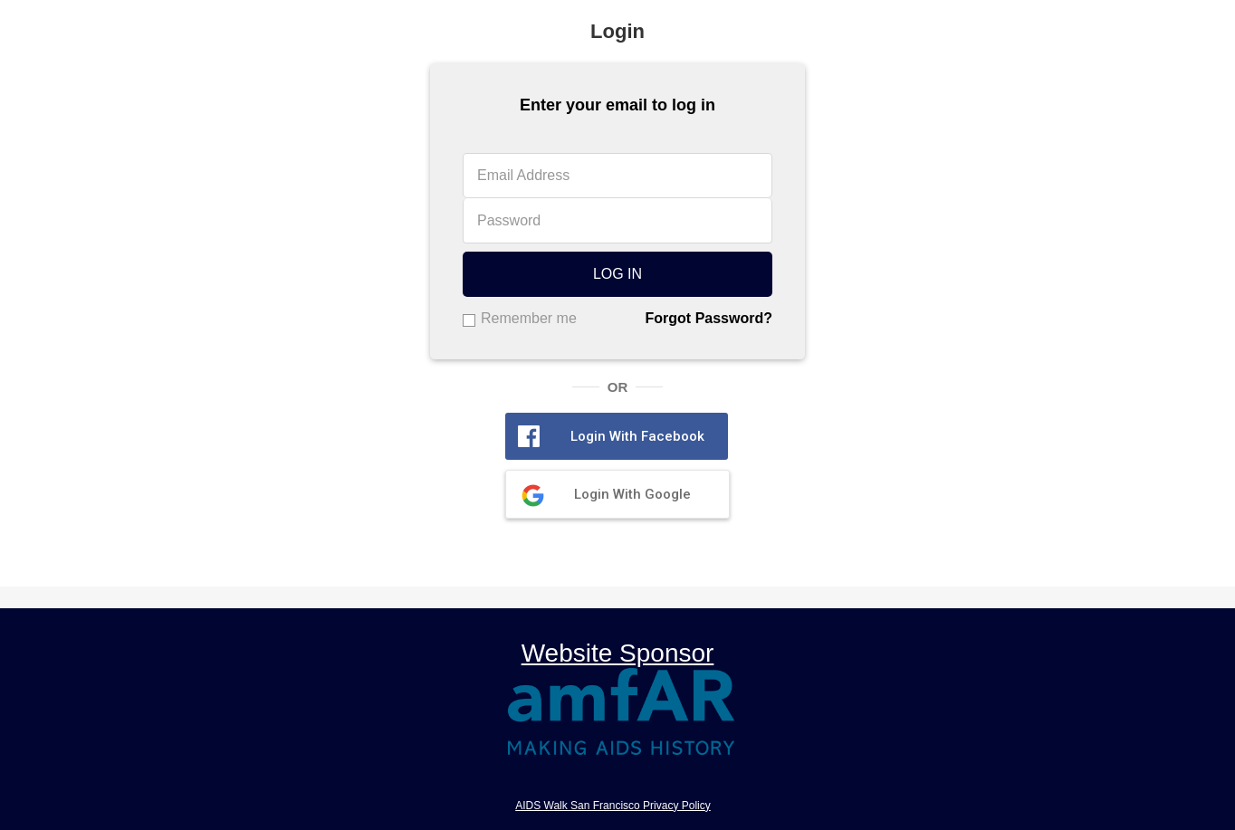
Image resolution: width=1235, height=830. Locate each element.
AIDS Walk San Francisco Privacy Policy (613, 805)
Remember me (529, 318)
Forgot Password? (709, 318)
